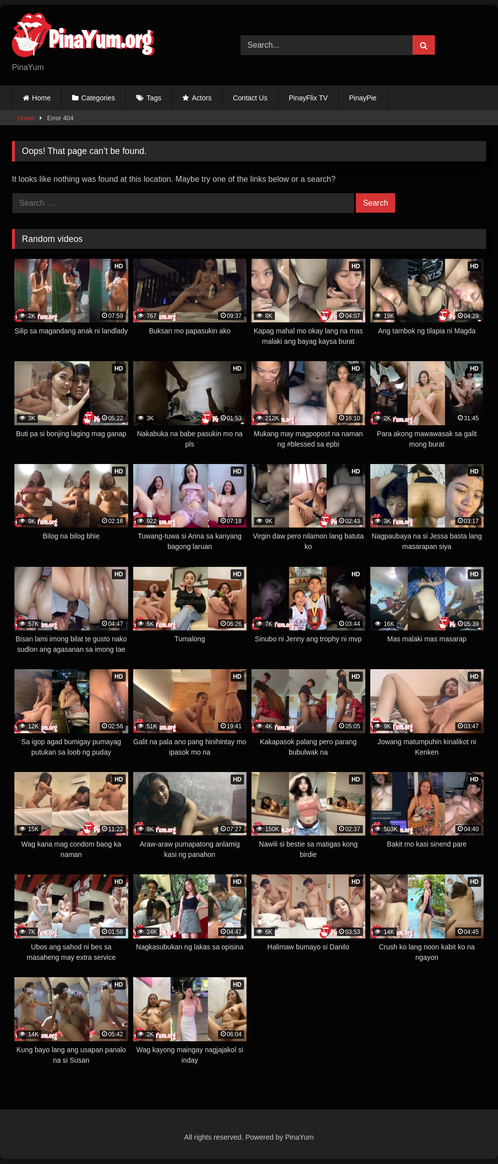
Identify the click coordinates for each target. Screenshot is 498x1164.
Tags (154, 98)
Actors (202, 98)
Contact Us (250, 98)
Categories (98, 98)
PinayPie (362, 98)
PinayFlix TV (308, 98)
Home (41, 98)
